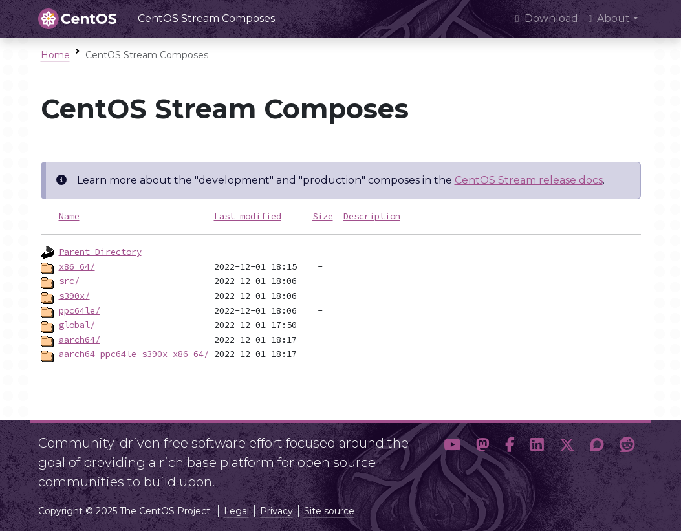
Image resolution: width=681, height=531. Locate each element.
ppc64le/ (79, 310)
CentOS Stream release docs (529, 180)
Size (322, 216)
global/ (77, 325)
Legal (236, 511)
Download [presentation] (546, 18)
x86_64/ (77, 266)
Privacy (276, 511)
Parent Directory (100, 251)
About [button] (610, 18)
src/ (69, 281)
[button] (452, 457)
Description (371, 216)
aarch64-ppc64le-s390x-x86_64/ (134, 354)
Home (55, 55)
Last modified (247, 216)
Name (69, 216)
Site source (329, 511)
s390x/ (74, 295)
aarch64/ (79, 339)
